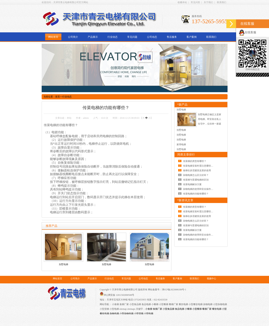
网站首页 (53, 36)
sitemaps (131, 309)
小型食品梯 (135, 304)
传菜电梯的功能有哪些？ (196, 193)
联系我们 (221, 2)
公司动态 (152, 36)
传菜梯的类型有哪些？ (194, 161)
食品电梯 (146, 304)
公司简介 (73, 36)
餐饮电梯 (183, 304)
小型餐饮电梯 (196, 304)
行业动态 (112, 36)
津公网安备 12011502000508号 (117, 295)
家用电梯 (181, 144)
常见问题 (132, 36)
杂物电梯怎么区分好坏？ (196, 175)
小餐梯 (154, 304)
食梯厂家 (124, 304)
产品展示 (93, 36)
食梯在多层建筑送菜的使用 (197, 170)
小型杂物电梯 (220, 304)
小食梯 (115, 304)
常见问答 (195, 2)
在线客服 (247, 32)
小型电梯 (114, 309)
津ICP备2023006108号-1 (174, 289)
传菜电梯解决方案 (192, 184)
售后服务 (172, 36)
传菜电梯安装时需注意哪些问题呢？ (201, 165)
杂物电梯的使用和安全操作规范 (199, 189)
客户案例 (191, 36)
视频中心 (211, 278)
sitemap (123, 309)
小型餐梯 (163, 304)
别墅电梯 (63, 264)
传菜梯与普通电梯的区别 (196, 179)
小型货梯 (104, 309)
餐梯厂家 (173, 304)
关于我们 (208, 2)
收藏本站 (182, 2)
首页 (57, 96)
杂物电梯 (207, 304)
